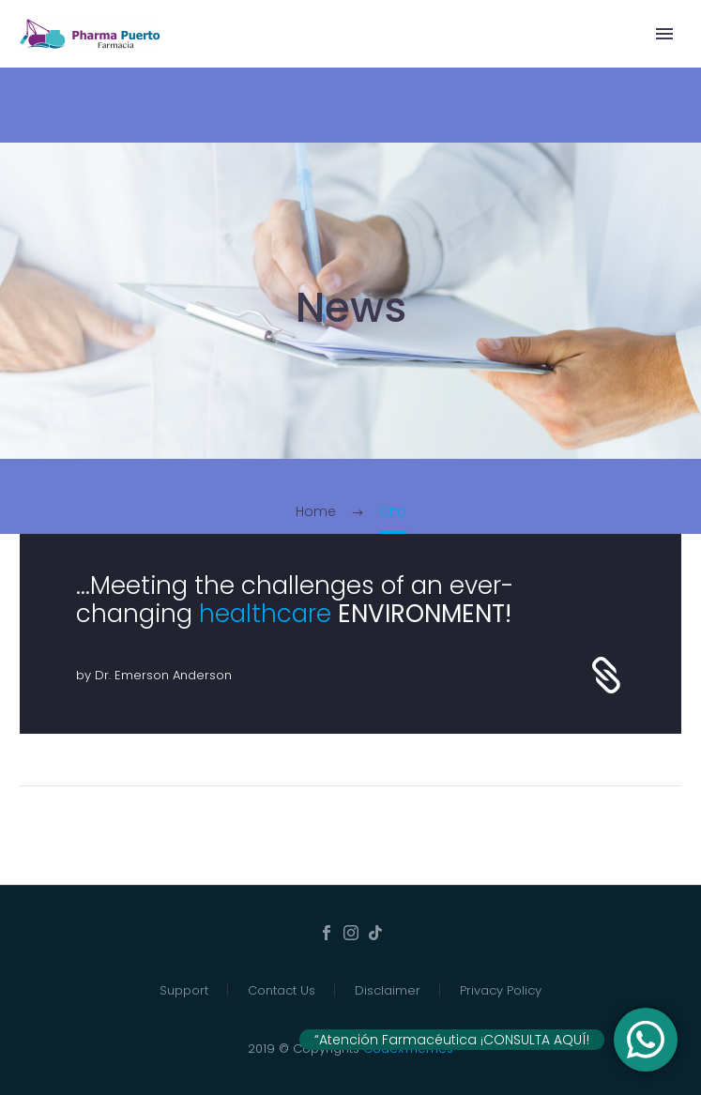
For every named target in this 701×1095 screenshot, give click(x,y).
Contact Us (281, 990)
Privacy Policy (500, 990)
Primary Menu (664, 33)
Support (184, 990)
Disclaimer (387, 990)
